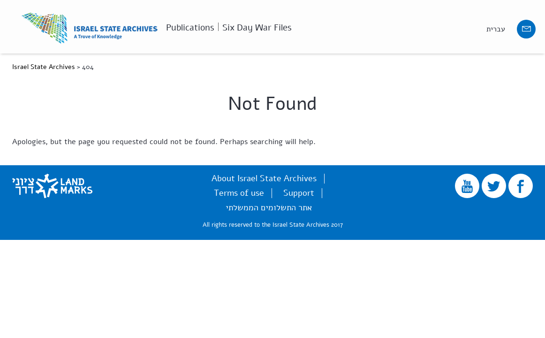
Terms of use (239, 193)
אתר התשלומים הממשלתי (269, 207)
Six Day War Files (257, 27)
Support (298, 193)
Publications (190, 27)
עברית (495, 29)
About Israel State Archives (264, 178)
